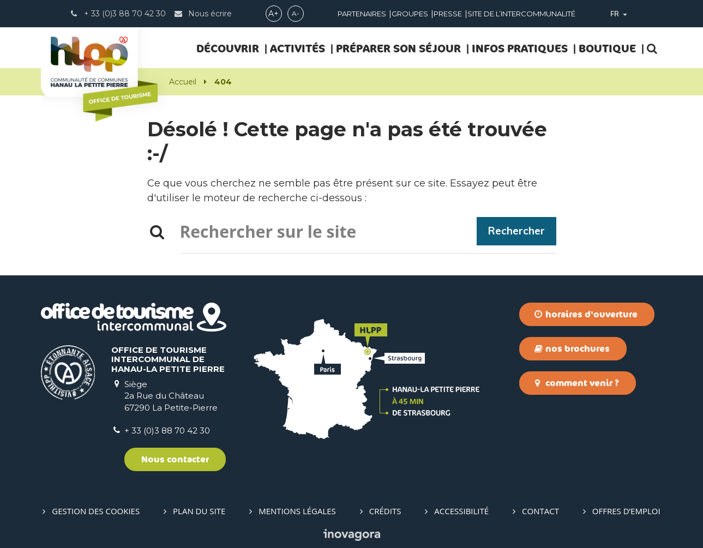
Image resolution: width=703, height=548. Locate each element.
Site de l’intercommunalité (521, 13)
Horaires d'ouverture (586, 314)
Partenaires (362, 13)
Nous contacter (175, 459)
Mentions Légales (297, 510)
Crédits (385, 510)
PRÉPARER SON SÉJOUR (398, 48)
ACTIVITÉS (297, 48)
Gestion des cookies (96, 510)
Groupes (410, 13)
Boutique (607, 48)
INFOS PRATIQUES (520, 48)
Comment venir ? (576, 383)
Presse (448, 13)
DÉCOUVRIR (227, 48)
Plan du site (199, 510)
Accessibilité (461, 510)
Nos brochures (572, 348)
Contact (540, 510)
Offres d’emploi (626, 510)
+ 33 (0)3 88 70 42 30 (167, 430)
